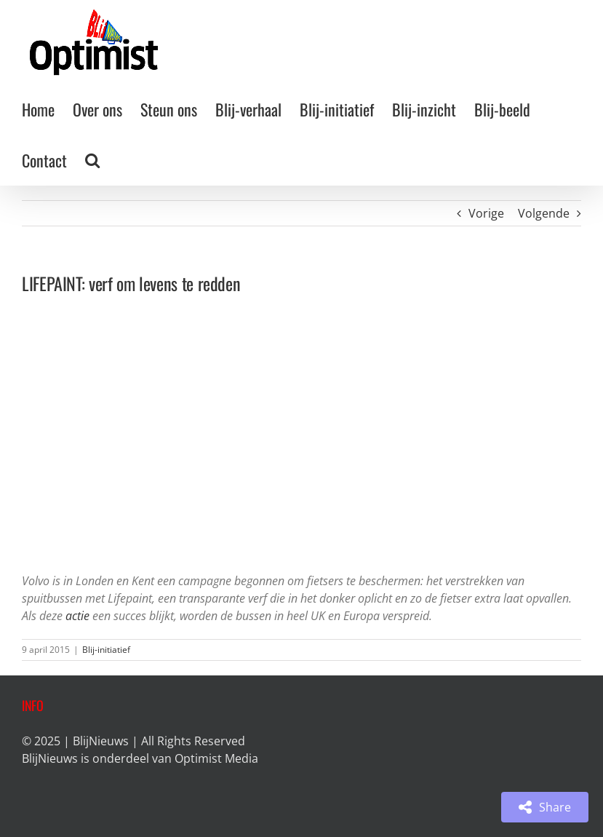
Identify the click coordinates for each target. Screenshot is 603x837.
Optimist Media (216, 758)
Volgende (544, 213)
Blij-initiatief (106, 649)
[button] (92, 160)
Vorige (486, 213)
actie (77, 616)
